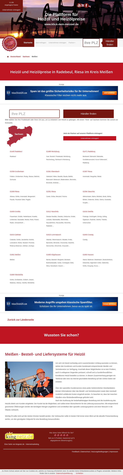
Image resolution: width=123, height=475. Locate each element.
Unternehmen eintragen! (90, 138)
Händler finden (110, 43)
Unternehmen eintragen (57, 43)
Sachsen (26, 57)
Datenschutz (85, 452)
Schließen (79, 473)
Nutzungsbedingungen (99, 452)
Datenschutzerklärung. (64, 473)
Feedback (75, 452)
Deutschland (14, 57)
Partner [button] (72, 43)
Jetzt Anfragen (40, 43)
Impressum (114, 452)
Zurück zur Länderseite (20, 319)
